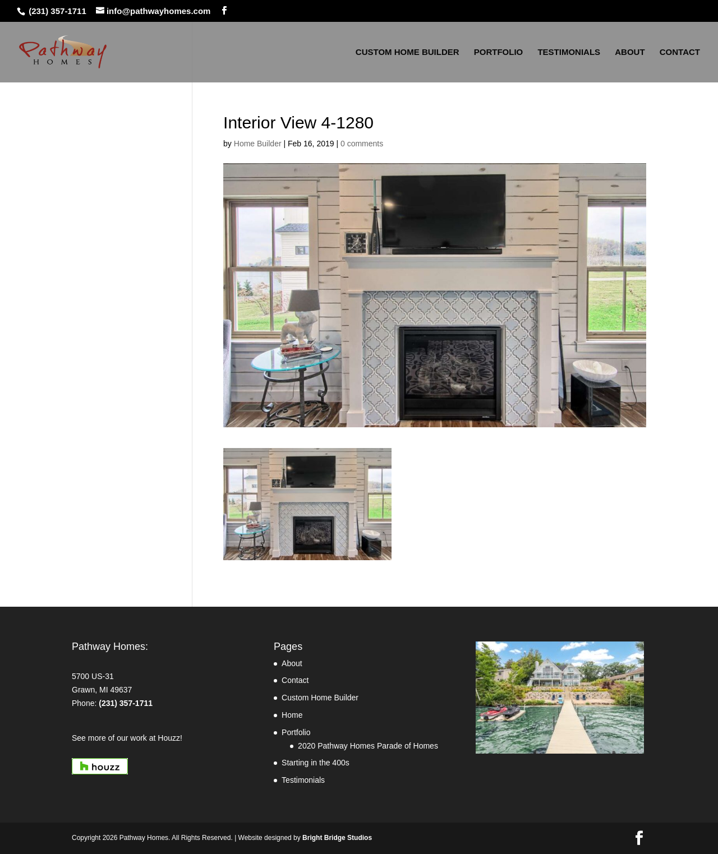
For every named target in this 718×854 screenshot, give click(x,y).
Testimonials (303, 779)
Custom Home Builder (320, 697)
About (292, 663)
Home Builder (258, 143)
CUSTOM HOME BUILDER (407, 52)
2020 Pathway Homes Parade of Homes (368, 745)
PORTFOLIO (498, 52)
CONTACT (680, 52)
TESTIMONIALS (568, 52)
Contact (295, 680)
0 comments (361, 143)
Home (292, 714)
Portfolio (296, 732)
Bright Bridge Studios (337, 838)
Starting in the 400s (315, 762)
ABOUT (630, 52)
